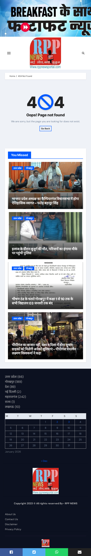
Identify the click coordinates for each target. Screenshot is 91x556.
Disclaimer (11, 524)
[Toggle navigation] (8, 53)
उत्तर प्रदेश (17, 168)
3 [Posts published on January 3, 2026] (68, 422)
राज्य (8, 402)
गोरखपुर (29, 168)
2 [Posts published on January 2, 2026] (57, 422)
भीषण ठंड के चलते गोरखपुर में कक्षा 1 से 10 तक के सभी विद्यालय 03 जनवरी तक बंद (42, 301)
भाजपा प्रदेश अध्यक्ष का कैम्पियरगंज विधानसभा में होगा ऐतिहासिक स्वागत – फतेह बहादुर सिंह (45, 201)
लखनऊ (9, 407)
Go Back (45, 128)
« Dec (44, 461)
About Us (10, 514)
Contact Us (11, 519)
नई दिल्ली (10, 392)
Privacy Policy (13, 529)
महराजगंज (11, 397)
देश (7, 387)
